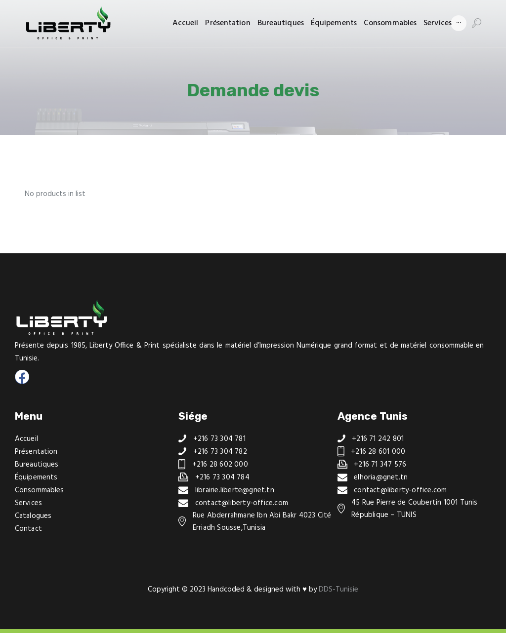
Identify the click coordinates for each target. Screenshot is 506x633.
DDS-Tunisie (338, 589)
